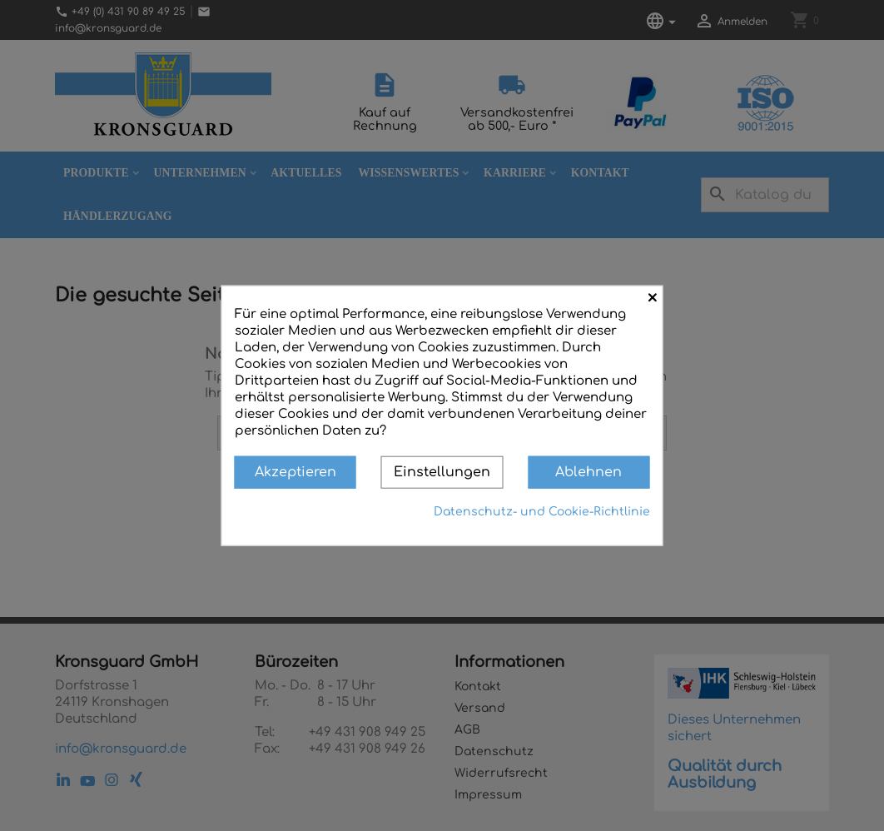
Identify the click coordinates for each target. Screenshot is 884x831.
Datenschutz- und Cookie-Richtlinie (542, 511)
